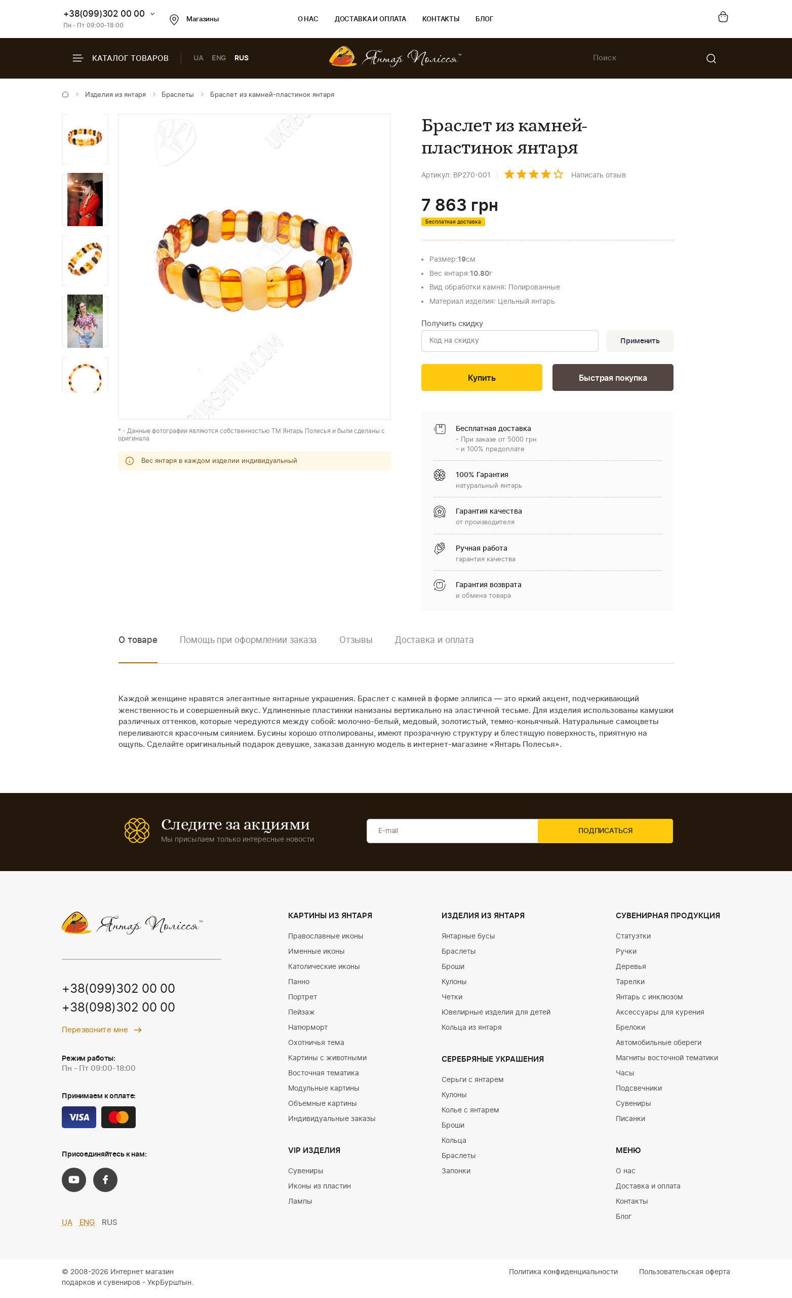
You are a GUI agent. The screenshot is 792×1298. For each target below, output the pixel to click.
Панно (298, 984)
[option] (85, 139)
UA (198, 58)
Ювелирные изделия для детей (496, 1014)
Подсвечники (639, 1090)
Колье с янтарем (470, 1112)
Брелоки (630, 1029)
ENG (219, 58)
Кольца (454, 1142)
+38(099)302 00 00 (104, 14)
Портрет (302, 999)
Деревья (631, 968)
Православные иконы (326, 938)
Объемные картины (322, 1105)
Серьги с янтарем (473, 1082)
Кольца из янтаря (472, 1029)
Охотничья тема (316, 1045)
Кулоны (454, 984)
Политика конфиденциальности (563, 1274)
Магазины (194, 20)
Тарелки (630, 984)
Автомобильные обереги (658, 1045)
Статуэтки (633, 938)
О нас (308, 19)
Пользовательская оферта (684, 1274)
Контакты (440, 19)
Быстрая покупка (613, 379)
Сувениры (306, 1173)
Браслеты (178, 95)
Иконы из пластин (319, 1188)
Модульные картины (324, 1090)
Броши (453, 968)
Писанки (630, 1121)
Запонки (456, 1173)
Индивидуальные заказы (332, 1121)
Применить (638, 341)
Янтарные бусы (468, 938)
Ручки (626, 953)
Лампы (300, 1203)
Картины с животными (327, 1060)
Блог (484, 19)
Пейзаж (301, 1014)
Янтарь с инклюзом (649, 999)
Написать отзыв (598, 175)
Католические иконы (324, 968)
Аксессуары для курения (660, 1014)
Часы (625, 1075)
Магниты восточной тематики (667, 1060)
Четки (452, 999)
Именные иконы (316, 953)
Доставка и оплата (370, 19)
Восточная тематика (323, 1075)
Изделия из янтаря (115, 95)
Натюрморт (308, 1029)
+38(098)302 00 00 (118, 1011)
